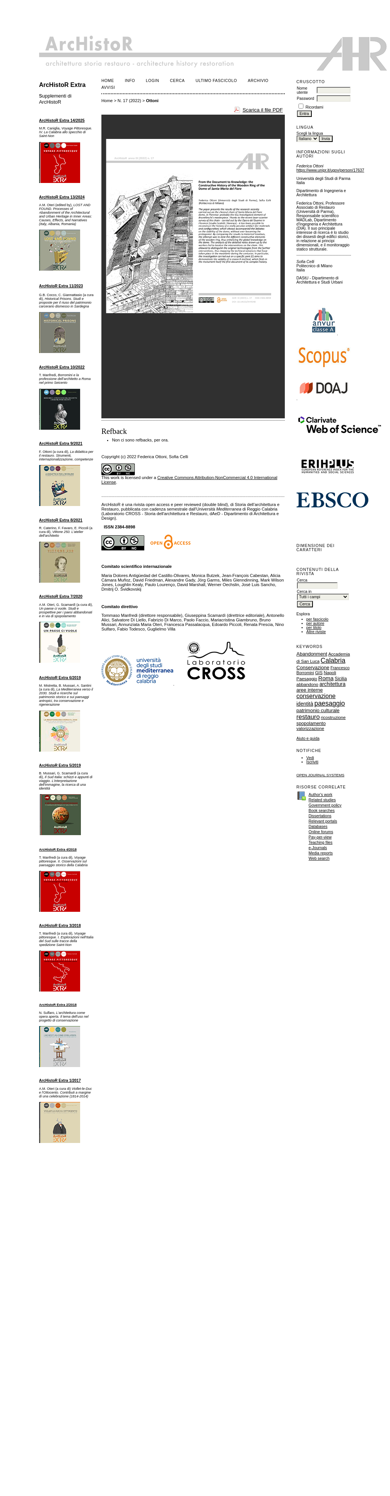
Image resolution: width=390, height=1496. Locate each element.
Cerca (177, 81)
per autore (315, 623)
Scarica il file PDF (263, 110)
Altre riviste (316, 632)
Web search (319, 858)
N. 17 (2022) (129, 100)
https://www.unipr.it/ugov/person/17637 (330, 170)
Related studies (322, 800)
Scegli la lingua (310, 133)
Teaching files (321, 842)
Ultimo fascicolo (216, 81)
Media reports (321, 853)
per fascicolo (317, 619)
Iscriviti (312, 762)
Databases (318, 826)
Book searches (322, 811)
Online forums (321, 832)
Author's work (321, 795)
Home (107, 81)
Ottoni (152, 100)
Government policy (325, 805)
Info (130, 81)
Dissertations (320, 816)
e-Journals (318, 848)
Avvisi (108, 87)
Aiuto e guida (308, 738)
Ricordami (314, 107)
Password (305, 98)
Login (152, 81)
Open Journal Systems (320, 775)
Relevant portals (323, 821)
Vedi (310, 758)
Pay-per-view (320, 837)
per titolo (314, 628)
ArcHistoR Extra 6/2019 (60, 678)
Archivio (258, 81)
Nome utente (302, 90)
